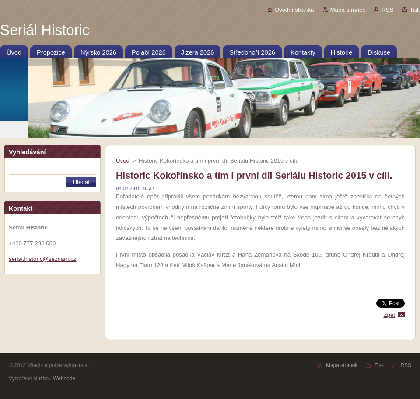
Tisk (415, 10)
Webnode (64, 378)
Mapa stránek (347, 10)
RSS (387, 10)
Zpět (389, 315)
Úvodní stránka (294, 10)
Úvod (123, 160)
